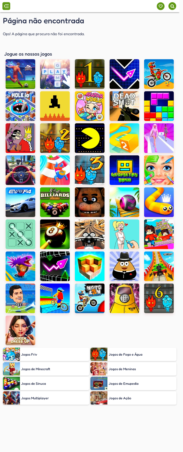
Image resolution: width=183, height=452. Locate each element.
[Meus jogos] (160, 6)
